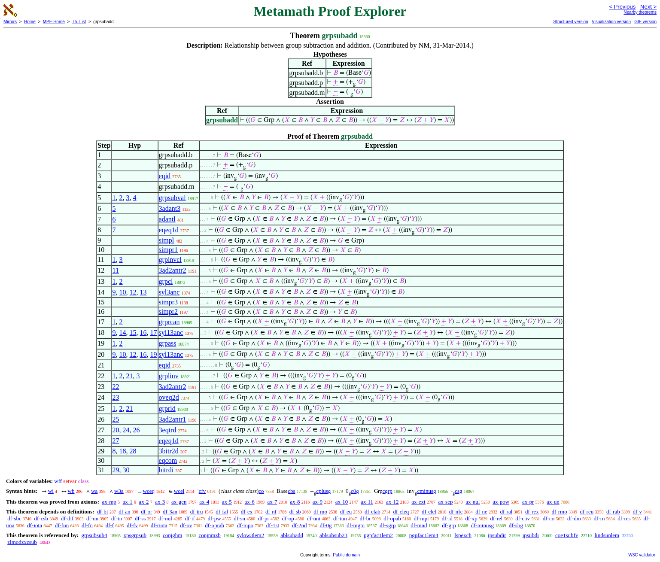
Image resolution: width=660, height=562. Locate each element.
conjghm (172, 535)
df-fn (87, 525)
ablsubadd (291, 535)
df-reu (586, 511)
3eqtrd (167, 430)
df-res (623, 518)
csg (458, 491)
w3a (119, 491)
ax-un (553, 501)
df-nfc (456, 511)
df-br (365, 518)
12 (133, 292)
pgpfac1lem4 (423, 535)
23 (116, 397)
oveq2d (169, 397)
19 (153, 354)
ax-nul (472, 501)
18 (122, 451)
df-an (124, 511)
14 (122, 332)
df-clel (429, 511)
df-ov (186, 525)
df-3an (170, 511)
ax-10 (341, 501)
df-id (447, 518)
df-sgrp (388, 525)
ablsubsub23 (333, 535)
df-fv (132, 525)
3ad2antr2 (172, 270)
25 (116, 419)
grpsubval (172, 197)
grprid (167, 408)
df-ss (140, 518)
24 (126, 430)
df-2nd (299, 525)
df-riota (159, 525)
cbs (291, 491)
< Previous (622, 6)
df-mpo (245, 525)
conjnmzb (209, 535)
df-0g (325, 525)
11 (116, 270)
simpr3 (168, 302)
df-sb (295, 511)
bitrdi (166, 470)
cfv (202, 491)
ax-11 (367, 501)
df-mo (320, 511)
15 (133, 332)
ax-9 (317, 501)
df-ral (506, 511)
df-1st (272, 525)
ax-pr (528, 501)
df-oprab (214, 525)
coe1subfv (566, 535)
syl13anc (171, 332)
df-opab (392, 518)
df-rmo (559, 511)
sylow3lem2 (251, 535)
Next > (648, 6)
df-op (288, 518)
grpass (167, 343)
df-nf (271, 511)
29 (116, 470)
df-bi (102, 511)
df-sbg (516, 525)
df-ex (246, 511)
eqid (165, 175)
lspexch (462, 535)
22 (116, 386)
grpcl (166, 281)
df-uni (313, 518)
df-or (146, 511)
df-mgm (356, 525)
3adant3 (170, 208)
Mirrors (10, 21)
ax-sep (445, 501)
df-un (92, 518)
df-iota (34, 525)
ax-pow (501, 501)
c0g (355, 491)
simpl (166, 240)
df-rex (532, 511)
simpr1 (168, 249)
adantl (167, 219)
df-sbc (14, 518)
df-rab (613, 511)
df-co (548, 518)
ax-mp (109, 501)
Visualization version (611, 21)
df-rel (496, 518)
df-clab (372, 511)
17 (153, 332)
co (261, 491)
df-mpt (421, 518)
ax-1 (128, 501)
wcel (179, 491)
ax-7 (272, 501)
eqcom (168, 460)
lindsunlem (606, 535)
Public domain (346, 555)
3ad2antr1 (172, 419)
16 (143, 332)
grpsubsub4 (94, 535)
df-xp (471, 518)
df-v (637, 511)
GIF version (645, 21)
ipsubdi (531, 535)
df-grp (449, 525)
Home (30, 21)
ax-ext (418, 501)
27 (116, 440)
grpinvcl (170, 259)
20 (116, 430)
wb (71, 491)
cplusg (323, 491)
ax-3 (160, 501)
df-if (190, 518)
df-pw (214, 518)
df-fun (62, 525)
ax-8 (295, 501)
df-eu (346, 511)
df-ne (481, 511)
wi (51, 491)
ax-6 (250, 501)
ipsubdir (497, 535)
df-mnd (419, 525)
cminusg (426, 491)
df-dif (67, 518)
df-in (116, 518)
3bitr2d (169, 451)
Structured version (570, 21)
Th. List (79, 21)
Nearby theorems (640, 12)
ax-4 (204, 501)
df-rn (599, 518)
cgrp (387, 491)
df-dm (574, 518)
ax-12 (392, 501)
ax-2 (144, 501)
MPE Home (54, 21)
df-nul (165, 518)
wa (94, 491)
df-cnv (522, 518)
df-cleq (401, 511)
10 (122, 292)
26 (136, 430)
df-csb (41, 518)
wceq (149, 491)
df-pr (263, 518)
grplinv (169, 376)
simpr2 (168, 311)
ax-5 (227, 501)
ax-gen (178, 501)
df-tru (196, 511)
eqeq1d (169, 230)
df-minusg (482, 525)
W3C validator (641, 555)
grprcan (169, 321)
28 (133, 451)
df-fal (222, 511)
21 (129, 376)
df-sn (239, 518)
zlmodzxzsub (22, 542)
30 (126, 470)
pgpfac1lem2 (378, 535)
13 (143, 292)
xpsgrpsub (134, 535)
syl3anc (169, 292)
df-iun (340, 518)
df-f (110, 525)
